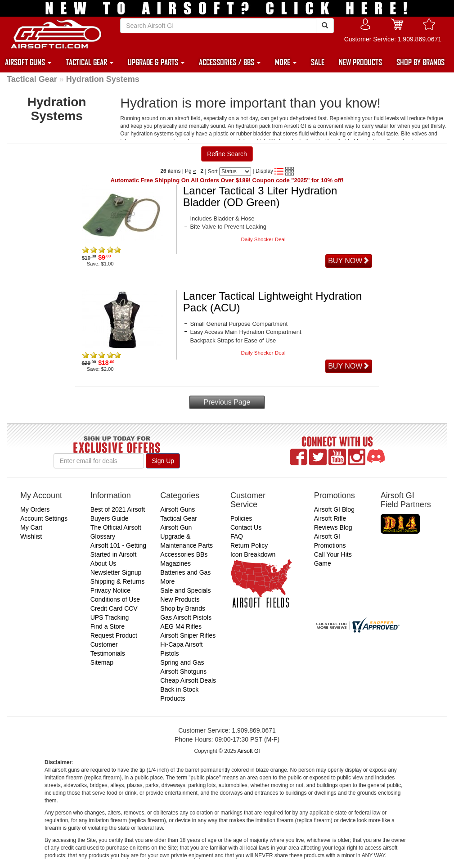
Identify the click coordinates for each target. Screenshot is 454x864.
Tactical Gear (32, 79)
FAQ (236, 536)
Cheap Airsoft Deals (188, 680)
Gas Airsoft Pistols (185, 617)
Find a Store (107, 626)
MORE (286, 62)
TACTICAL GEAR (89, 62)
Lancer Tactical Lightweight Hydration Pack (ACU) (272, 302)
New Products (179, 599)
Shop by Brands (182, 608)
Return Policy (249, 545)
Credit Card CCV (114, 608)
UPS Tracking (109, 617)
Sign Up (163, 460)
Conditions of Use (115, 599)
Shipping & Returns (117, 581)
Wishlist (31, 536)
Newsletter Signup (116, 572)
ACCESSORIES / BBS (230, 62)
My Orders (34, 509)
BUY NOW (348, 261)
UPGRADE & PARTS (156, 62)
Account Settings (43, 518)
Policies (241, 518)
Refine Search (227, 154)
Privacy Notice (110, 590)
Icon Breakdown (252, 554)
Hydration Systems (102, 79)
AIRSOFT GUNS (28, 62)
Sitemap (101, 662)
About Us (103, 563)
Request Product (113, 635)
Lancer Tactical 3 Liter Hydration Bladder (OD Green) (260, 196)
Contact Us (245, 527)
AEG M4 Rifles (181, 626)
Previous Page (226, 402)
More (167, 581)
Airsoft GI (249, 751)
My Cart (31, 527)
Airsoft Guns (177, 509)
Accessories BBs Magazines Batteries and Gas (185, 563)
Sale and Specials (185, 590)
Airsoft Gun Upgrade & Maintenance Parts (186, 536)
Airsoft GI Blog (334, 509)
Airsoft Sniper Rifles (188, 635)
